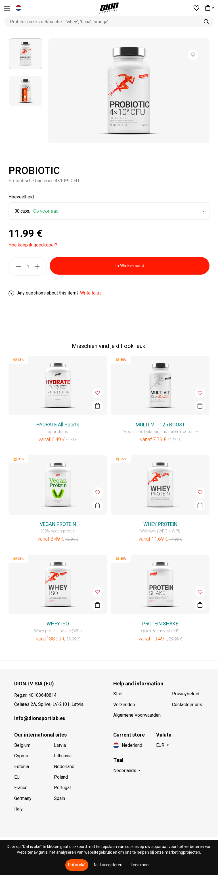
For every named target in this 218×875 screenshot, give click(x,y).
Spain (59, 798)
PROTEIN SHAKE (160, 624)
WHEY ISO (58, 624)
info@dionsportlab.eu (40, 718)
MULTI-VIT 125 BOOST (160, 425)
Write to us (91, 293)
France (21, 787)
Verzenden (124, 704)
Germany (23, 798)
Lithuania (63, 755)
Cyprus (21, 755)
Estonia (21, 766)
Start (118, 693)
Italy (18, 809)
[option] (26, 53)
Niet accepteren (108, 864)
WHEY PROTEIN (160, 524)
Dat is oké (76, 864)
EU (17, 777)
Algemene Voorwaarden (137, 715)
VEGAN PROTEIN (58, 524)
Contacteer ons (187, 704)
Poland (61, 777)
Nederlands (124, 770)
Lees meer (140, 864)
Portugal (62, 787)
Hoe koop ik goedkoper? (33, 245)
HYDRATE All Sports (57, 425)
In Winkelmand (129, 265)
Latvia (60, 745)
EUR (160, 745)
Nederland (64, 766)
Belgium (22, 745)
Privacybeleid (185, 693)
